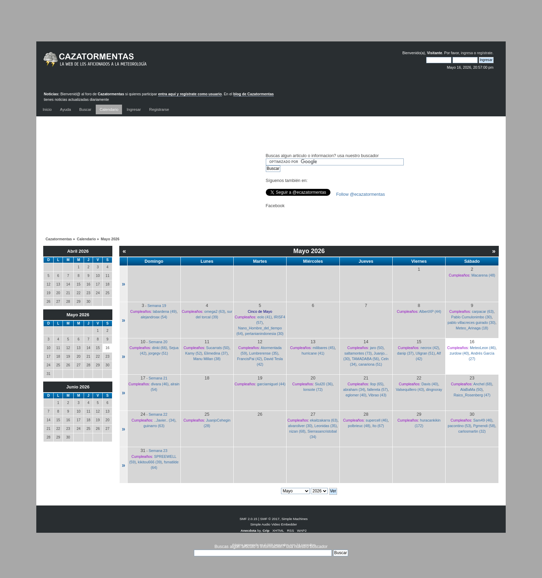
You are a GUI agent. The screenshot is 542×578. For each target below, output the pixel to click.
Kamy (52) (193, 353)
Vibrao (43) (377, 395)
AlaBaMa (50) (471, 389)
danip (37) (405, 353)
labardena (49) (165, 311)
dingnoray (434, 389)
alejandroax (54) (154, 317)
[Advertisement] (271, 25)
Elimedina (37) (215, 353)
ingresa (467, 53)
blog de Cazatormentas (253, 94)
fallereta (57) (377, 389)
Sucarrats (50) (217, 348)
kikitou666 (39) (150, 462)
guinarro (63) (154, 426)
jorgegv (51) (158, 353)
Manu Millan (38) (207, 359)
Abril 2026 (77, 251)
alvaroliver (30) (300, 426)
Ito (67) (378, 426)
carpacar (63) (483, 311)
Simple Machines (294, 519)
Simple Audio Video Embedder (273, 524)
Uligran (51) (424, 353)
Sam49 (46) (482, 420)
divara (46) (160, 384)
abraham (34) (354, 389)
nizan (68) (297, 431)
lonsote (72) (313, 389)
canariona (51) (370, 364)
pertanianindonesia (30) (264, 333)
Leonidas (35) (325, 426)
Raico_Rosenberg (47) (472, 395)
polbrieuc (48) (359, 426)
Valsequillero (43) (410, 389)
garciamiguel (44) (271, 384)
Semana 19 (156, 306)
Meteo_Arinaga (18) (472, 328)
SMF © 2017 (270, 519)
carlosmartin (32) (472, 431)
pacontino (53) (459, 426)
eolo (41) (264, 317)
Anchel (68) (482, 384)
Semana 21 (158, 378)
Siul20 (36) (324, 384)
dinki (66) (159, 348)
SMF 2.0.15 (249, 519)
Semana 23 (158, 451)
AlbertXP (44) (430, 311)
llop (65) (376, 384)
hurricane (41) (312, 353)
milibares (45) (324, 348)
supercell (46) (377, 420)
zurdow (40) (459, 353)
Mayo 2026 (78, 314)
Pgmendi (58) (484, 426)
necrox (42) (429, 348)
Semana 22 (158, 414)
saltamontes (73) (358, 353)
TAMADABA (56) (365, 359)
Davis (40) (429, 384)
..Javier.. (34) (164, 420)
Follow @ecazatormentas (360, 194)
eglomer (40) (356, 395)
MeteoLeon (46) (483, 348)
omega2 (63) (214, 311)
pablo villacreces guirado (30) (471, 322)
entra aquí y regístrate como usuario (190, 94)
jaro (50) (376, 348)
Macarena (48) (483, 275)
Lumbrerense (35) (263, 353)
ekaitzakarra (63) (323, 420)
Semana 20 (158, 342)
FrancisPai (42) (249, 359)
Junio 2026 (78, 386)
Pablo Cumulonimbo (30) (471, 317)
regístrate (485, 53)
